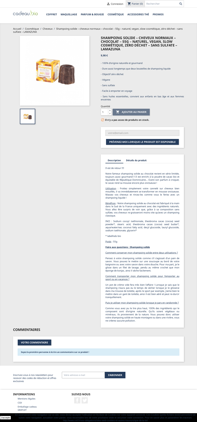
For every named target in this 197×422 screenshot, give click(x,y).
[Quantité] (104, 112)
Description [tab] (114, 160)
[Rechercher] (164, 3)
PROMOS (158, 14)
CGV (20, 402)
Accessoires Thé (138, 14)
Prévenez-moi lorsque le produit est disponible (142, 142)
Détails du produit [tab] (136, 160)
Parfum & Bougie (92, 14)
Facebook (77, 400)
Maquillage (69, 14)
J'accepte (5, 417)
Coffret (51, 14)
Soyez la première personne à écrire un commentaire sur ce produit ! (55, 352)
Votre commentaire (34, 342)
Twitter (85, 400)
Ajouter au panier (131, 112)
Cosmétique (116, 14)
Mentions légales (26, 398)
